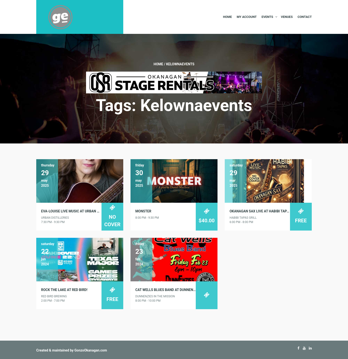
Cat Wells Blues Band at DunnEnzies (167, 290)
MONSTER (143, 211)
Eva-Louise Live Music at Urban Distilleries (79, 211)
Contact (304, 17)
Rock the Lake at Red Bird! (64, 290)
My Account (247, 17)
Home (227, 17)
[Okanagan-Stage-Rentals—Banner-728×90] (174, 82)
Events (267, 17)
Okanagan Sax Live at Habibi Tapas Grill (265, 211)
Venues (287, 17)
